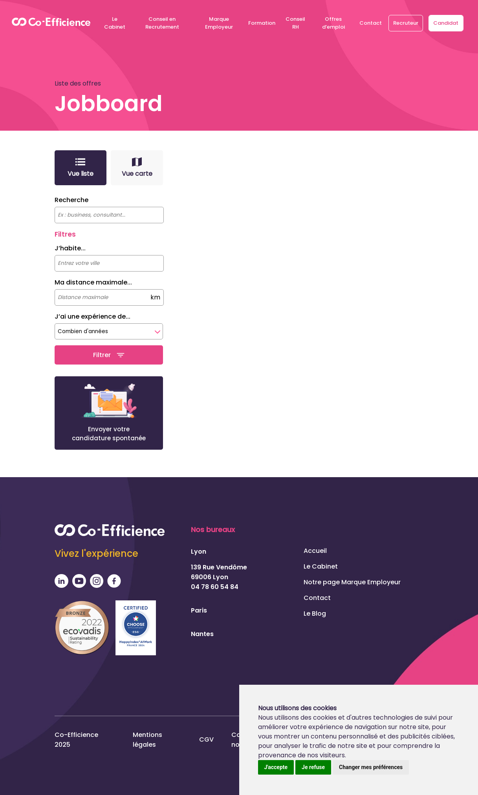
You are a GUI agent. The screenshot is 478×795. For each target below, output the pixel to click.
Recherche (71, 199)
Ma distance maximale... (93, 282)
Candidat (445, 23)
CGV (206, 737)
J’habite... (70, 248)
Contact (370, 23)
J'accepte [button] (276, 767)
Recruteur (405, 23)
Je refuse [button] (313, 767)
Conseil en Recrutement (162, 23)
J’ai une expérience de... (92, 316)
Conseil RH (295, 23)
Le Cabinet (114, 23)
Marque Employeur (219, 23)
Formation (261, 23)
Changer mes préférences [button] (371, 767)
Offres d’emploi (333, 23)
